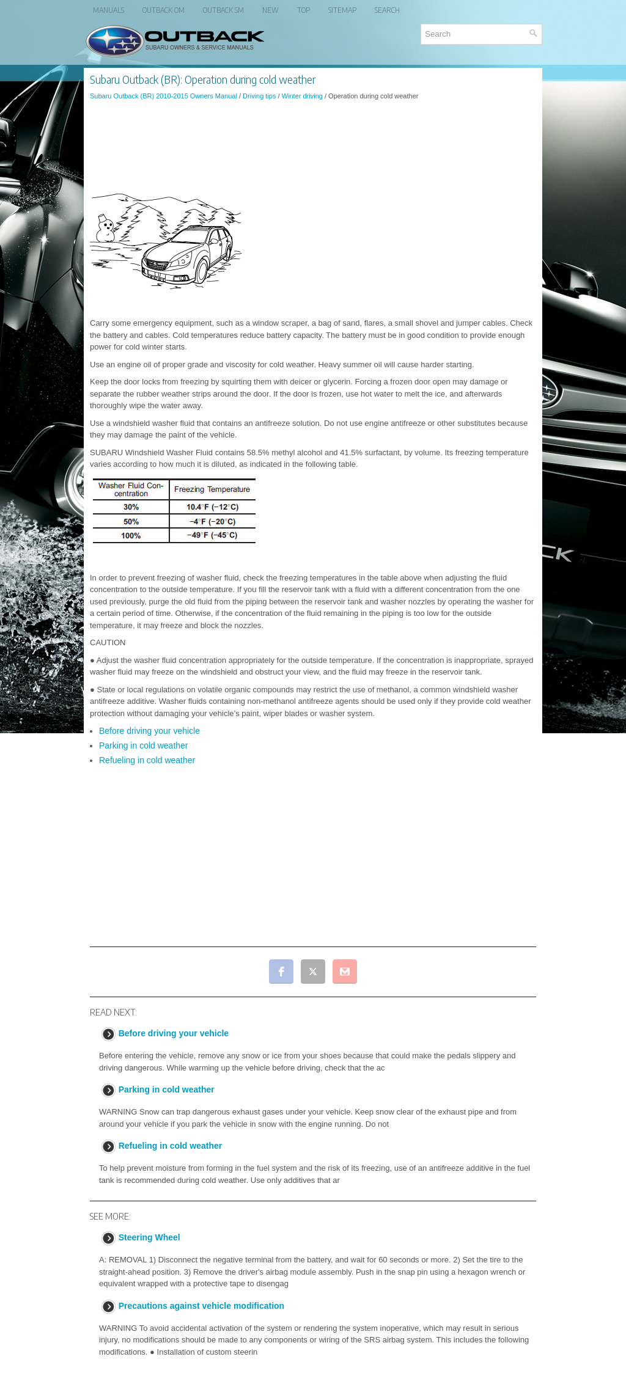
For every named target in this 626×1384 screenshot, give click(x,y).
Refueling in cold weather (147, 760)
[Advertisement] (313, 143)
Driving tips (259, 96)
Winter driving (302, 96)
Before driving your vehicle (149, 731)
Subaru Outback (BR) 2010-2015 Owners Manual (163, 96)
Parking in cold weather (143, 745)
